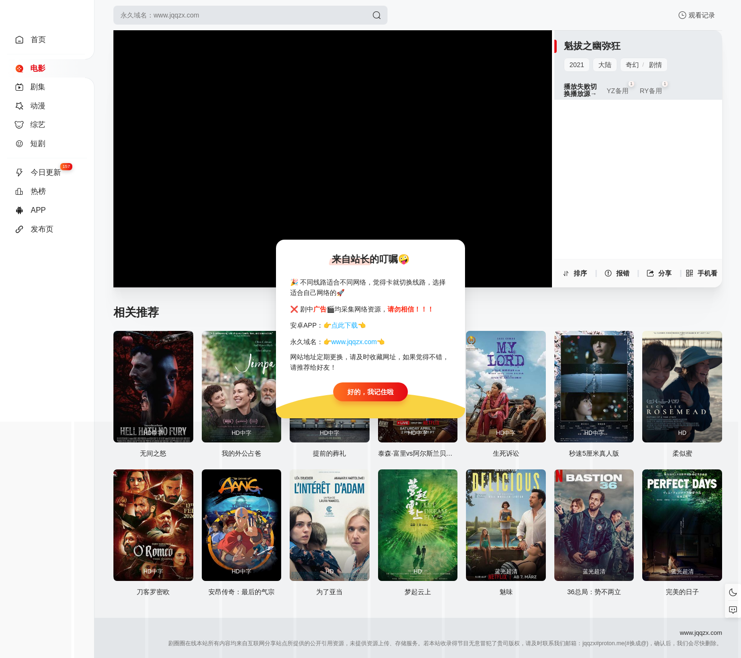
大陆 (605, 65)
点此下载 (344, 325)
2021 (576, 65)
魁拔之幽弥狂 (592, 46)
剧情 (655, 65)
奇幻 (632, 65)
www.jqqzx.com (354, 342)
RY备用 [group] (654, 88)
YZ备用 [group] (620, 88)
